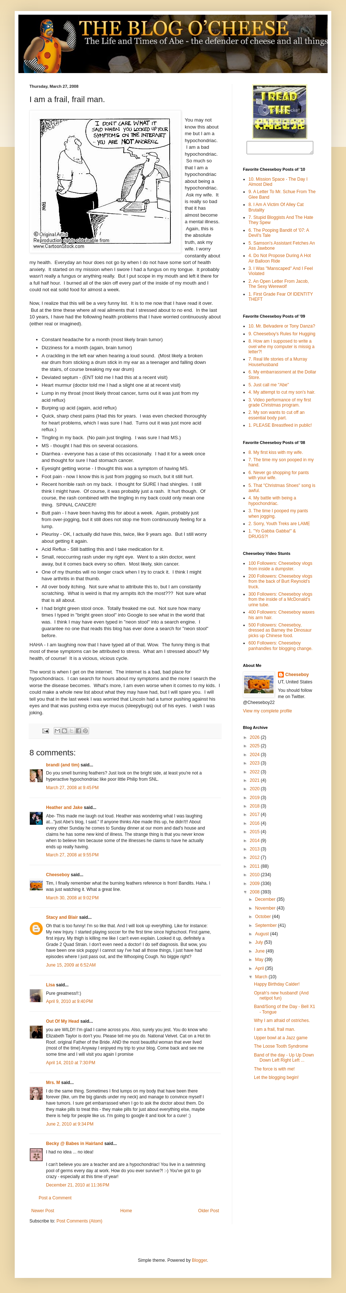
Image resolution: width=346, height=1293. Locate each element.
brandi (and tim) (63, 765)
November (266, 910)
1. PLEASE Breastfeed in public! (280, 427)
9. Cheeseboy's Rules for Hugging (281, 336)
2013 (255, 851)
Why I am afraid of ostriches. (282, 1022)
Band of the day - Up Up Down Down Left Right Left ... (284, 1060)
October (263, 918)
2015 (255, 834)
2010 (255, 877)
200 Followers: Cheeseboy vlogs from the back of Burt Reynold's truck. (280, 584)
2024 (255, 756)
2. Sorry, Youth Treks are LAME (279, 525)
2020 (255, 791)
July (259, 944)
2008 (255, 894)
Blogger (199, 1260)
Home (126, 1210)
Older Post (208, 1210)
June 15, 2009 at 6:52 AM (71, 965)
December (266, 901)
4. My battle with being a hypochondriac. (272, 503)
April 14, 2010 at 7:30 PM (70, 1062)
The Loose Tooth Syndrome (281, 1048)
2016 (255, 825)
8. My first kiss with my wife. (275, 454)
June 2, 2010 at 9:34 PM (69, 1124)
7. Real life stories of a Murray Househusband (277, 364)
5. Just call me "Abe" (268, 387)
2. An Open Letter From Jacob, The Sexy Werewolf (278, 286)
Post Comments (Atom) (79, 1221)
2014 (255, 842)
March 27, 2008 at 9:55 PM (72, 854)
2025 (255, 748)
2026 (255, 739)
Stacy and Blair (62, 917)
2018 (255, 808)
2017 (255, 816)
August (262, 936)
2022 (255, 774)
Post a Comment (55, 1197)
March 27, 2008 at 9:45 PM (72, 787)
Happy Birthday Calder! (277, 986)
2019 (255, 799)
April (260, 970)
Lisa (50, 984)
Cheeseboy (58, 874)
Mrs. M (53, 1082)
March (262, 979)
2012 (255, 859)
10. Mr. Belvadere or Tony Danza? (281, 328)
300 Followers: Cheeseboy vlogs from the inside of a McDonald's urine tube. (280, 602)
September (266, 927)
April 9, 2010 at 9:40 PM (69, 1001)
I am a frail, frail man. (274, 1031)
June (260, 953)
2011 (255, 868)
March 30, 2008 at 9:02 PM (72, 897)
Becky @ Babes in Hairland (74, 1143)
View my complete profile (267, 713)
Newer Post (42, 1210)
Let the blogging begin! (276, 1079)
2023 (255, 765)
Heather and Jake (64, 807)
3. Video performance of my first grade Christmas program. (279, 405)
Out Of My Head (62, 1021)
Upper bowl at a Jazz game (280, 1040)
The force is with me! (274, 1071)
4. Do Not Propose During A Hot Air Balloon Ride (279, 260)
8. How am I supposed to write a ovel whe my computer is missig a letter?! (281, 349)
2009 (255, 885)
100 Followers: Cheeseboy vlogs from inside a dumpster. (280, 568)
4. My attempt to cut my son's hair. (281, 394)
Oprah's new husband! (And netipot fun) (281, 998)
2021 (255, 782)
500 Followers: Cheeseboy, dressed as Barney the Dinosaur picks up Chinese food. (279, 632)
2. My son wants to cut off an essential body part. (276, 417)
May (260, 961)
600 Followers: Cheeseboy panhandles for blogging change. (280, 648)
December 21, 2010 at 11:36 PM (77, 1185)
